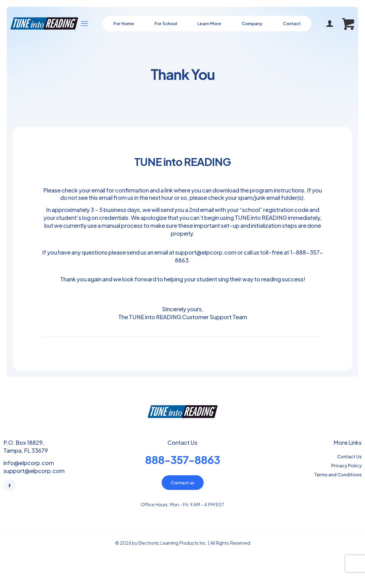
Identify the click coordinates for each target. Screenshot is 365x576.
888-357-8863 (182, 459)
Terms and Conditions (338, 475)
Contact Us (349, 456)
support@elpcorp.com (205, 252)
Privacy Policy (346, 465)
